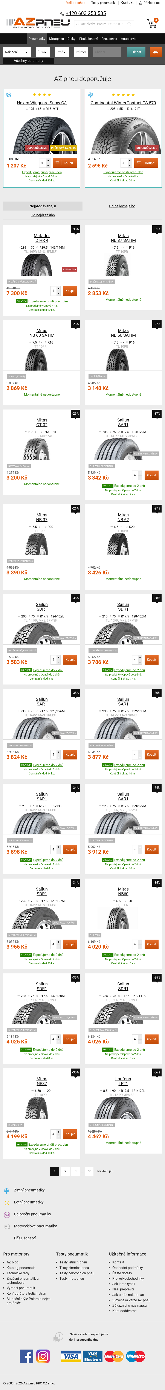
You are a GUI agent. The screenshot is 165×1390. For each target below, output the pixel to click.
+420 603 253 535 (85, 13)
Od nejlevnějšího (122, 206)
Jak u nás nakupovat (128, 1294)
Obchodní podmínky (127, 1267)
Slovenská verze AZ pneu (131, 1300)
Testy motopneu (72, 1278)
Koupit (61, 162)
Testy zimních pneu (74, 1267)
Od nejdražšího (43, 215)
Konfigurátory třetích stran (26, 1293)
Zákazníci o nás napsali (130, 1305)
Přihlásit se (148, 3)
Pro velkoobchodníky (128, 1278)
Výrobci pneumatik (21, 1288)
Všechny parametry (28, 61)
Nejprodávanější (43, 206)
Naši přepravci (123, 1289)
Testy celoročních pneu (77, 1273)
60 (89, 1171)
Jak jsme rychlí (123, 1284)
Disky (70, 39)
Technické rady (18, 1273)
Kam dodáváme (124, 1311)
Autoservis (135, 39)
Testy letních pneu (73, 1262)
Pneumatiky (30, 39)
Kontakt (127, 3)
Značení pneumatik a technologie (23, 1280)
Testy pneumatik (103, 3)
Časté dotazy (122, 1273)
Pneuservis (113, 39)
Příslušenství (90, 39)
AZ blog (12, 1262)
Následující (107, 1171)
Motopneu (52, 39)
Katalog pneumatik (21, 1267)
